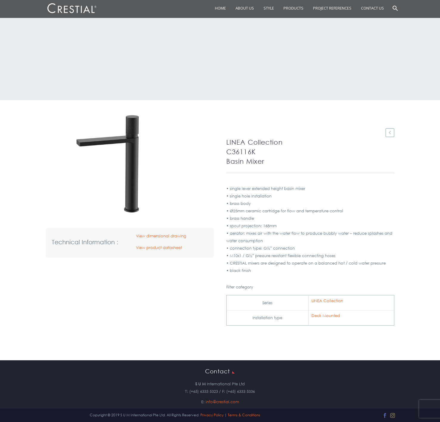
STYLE (269, 8)
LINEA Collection (327, 300)
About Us (245, 8)
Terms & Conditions (244, 415)
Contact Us (372, 8)
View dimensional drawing (161, 236)
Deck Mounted (326, 315)
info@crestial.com (222, 401)
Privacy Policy (212, 415)
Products (293, 8)
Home (220, 8)
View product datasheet (159, 247)
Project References (332, 8)
